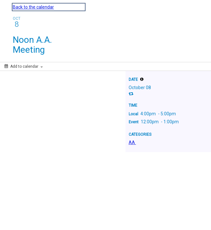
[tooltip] (141, 79)
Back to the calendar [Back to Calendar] (33, 7)
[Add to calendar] (23, 66)
